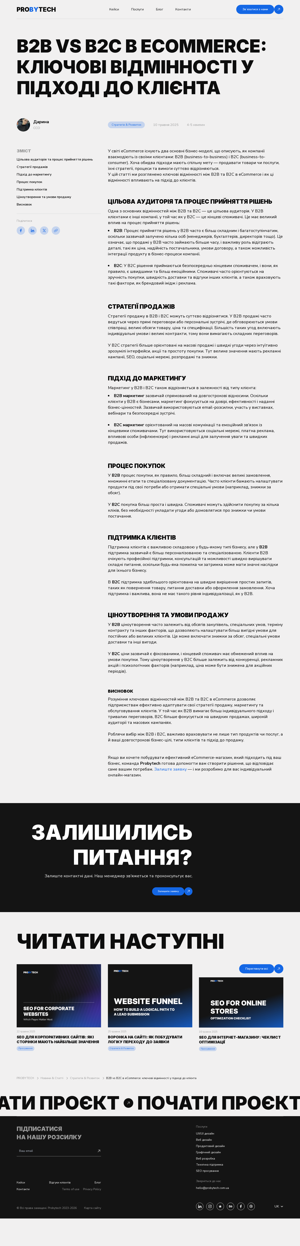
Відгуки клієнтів (60, 1209)
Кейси (114, 9)
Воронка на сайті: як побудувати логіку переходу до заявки (149, 1052)
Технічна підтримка (203, 1189)
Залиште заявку (170, 769)
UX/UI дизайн (198, 1154)
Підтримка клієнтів (32, 189)
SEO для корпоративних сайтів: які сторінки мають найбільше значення (57, 1052)
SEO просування (200, 1196)
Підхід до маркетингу (34, 174)
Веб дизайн (196, 1161)
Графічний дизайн (201, 1175)
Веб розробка (198, 1182)
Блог (159, 9)
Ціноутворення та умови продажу (44, 197)
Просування (26, 1065)
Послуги (137, 9)
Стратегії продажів (32, 167)
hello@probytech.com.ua (205, 1214)
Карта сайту (92, 1235)
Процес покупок (29, 182)
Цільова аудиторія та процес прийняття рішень (55, 159)
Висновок (24, 204)
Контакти (183, 9)
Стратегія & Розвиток (129, 125)
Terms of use (67, 1216)
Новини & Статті (52, 1095)
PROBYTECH (26, 1095)
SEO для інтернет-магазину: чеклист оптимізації (234, 1048)
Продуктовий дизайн (204, 1168)
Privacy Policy (91, 1216)
